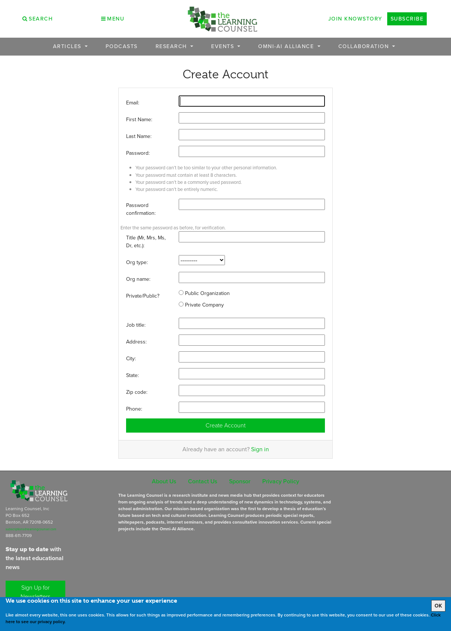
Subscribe (407, 19)
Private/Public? (142, 296)
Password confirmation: (141, 209)
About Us (164, 481)
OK (438, 606)
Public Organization (204, 293)
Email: (132, 103)
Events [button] (223, 46)
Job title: (135, 325)
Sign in (260, 449)
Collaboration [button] (364, 46)
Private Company (201, 305)
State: (132, 375)
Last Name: (138, 136)
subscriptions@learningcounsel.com (31, 529)
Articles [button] (68, 46)
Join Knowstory (355, 19)
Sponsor (239, 481)
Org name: (138, 279)
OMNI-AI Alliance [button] (287, 46)
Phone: (134, 409)
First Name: (139, 119)
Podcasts (122, 46)
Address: (136, 342)
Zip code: (136, 392)
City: (131, 358)
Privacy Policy (280, 481)
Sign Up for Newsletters (35, 592)
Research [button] (172, 46)
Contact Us (202, 481)
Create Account (225, 425)
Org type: (137, 262)
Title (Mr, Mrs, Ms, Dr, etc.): (146, 241)
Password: (138, 153)
